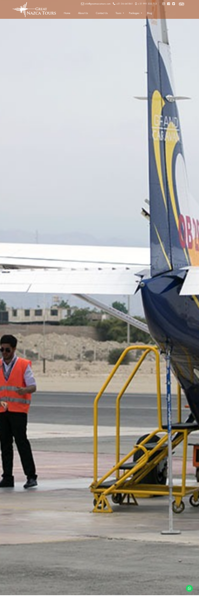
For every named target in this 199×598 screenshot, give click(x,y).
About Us (83, 13)
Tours (118, 13)
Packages (134, 13)
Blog (149, 13)
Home (67, 13)
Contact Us (102, 13)
